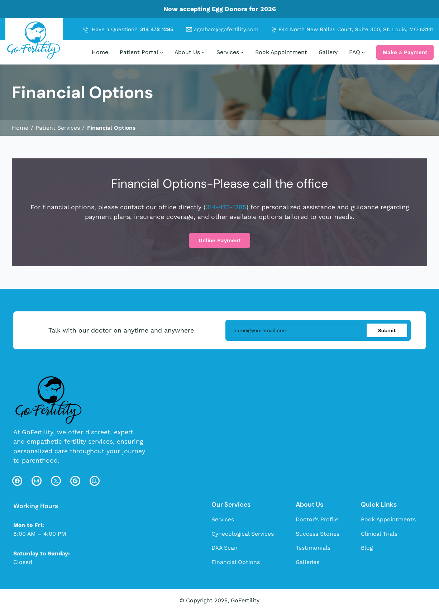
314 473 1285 (156, 29)
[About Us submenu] (203, 52)
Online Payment (219, 240)
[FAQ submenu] (363, 52)
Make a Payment (405, 52)
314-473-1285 (226, 207)
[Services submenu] (242, 52)
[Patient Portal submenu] (161, 52)
